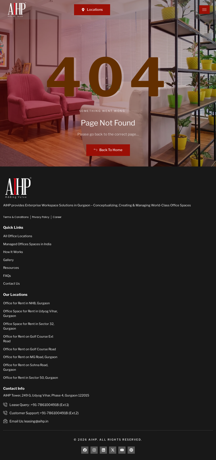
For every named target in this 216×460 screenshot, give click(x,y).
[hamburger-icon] (204, 9)
